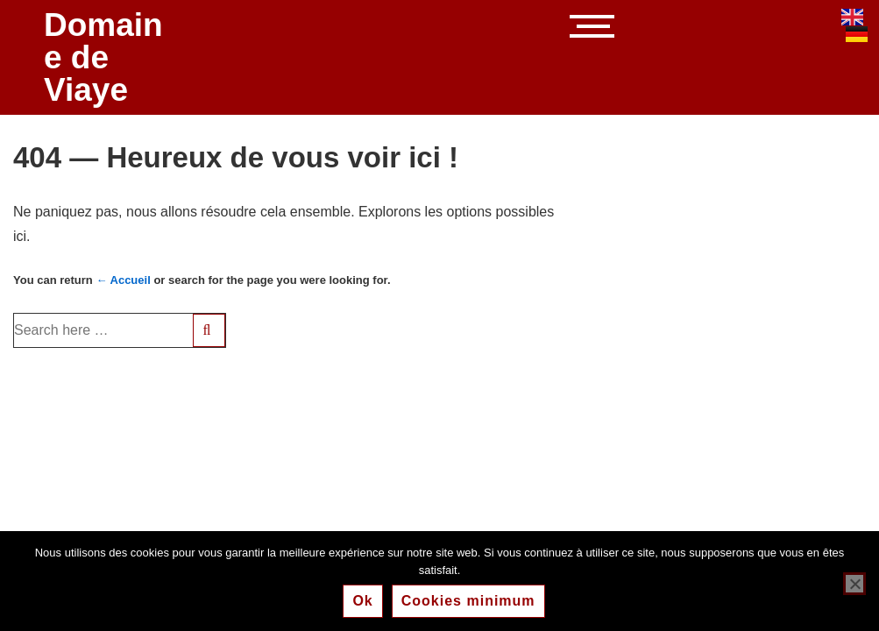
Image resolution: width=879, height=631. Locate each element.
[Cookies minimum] (854, 583)
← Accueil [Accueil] (123, 280)
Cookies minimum (468, 600)
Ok (362, 600)
